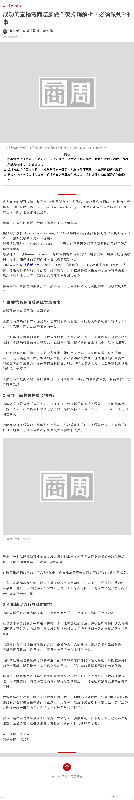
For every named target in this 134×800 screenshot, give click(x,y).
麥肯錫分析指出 (28, 265)
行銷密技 (16, 5)
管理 (5, 5)
